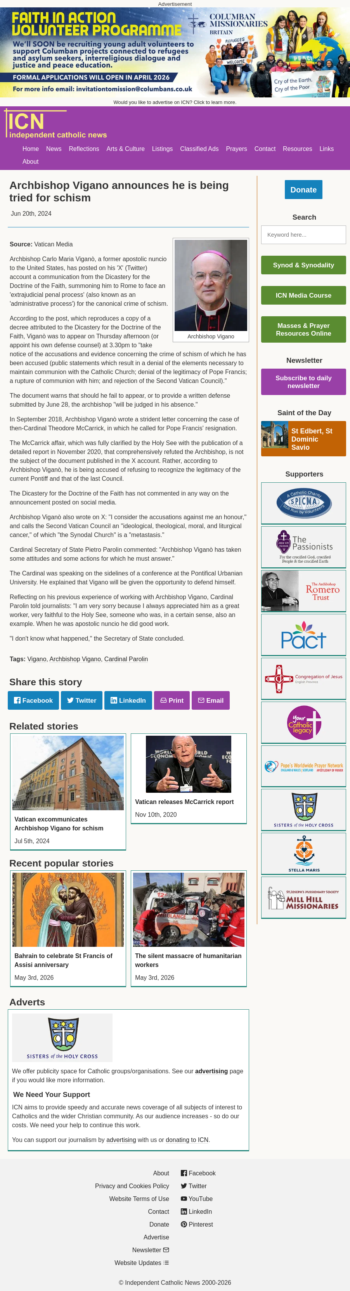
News (54, 149)
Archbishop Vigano (75, 659)
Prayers (236, 149)
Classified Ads (199, 149)
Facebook (33, 700)
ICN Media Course (304, 295)
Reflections (84, 149)
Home (31, 149)
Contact (265, 149)
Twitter (81, 700)
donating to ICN (187, 1140)
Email (211, 700)
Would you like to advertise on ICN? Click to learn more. (175, 102)
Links (327, 149)
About (30, 161)
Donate (304, 189)
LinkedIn (128, 700)
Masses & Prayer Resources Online (303, 329)
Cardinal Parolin (126, 659)
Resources (297, 149)
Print (172, 700)
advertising (211, 1071)
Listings (162, 149)
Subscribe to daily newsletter (303, 382)
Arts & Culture (125, 149)
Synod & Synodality (303, 265)
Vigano (36, 659)
